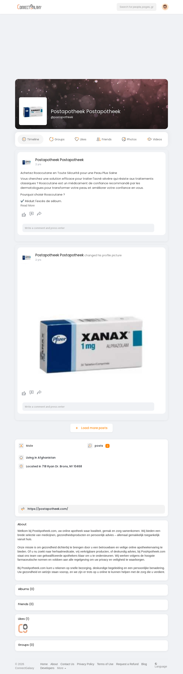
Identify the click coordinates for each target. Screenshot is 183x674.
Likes (21, 618)
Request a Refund (127, 664)
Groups (23, 644)
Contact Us (67, 664)
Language (161, 665)
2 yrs (38, 164)
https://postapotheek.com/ (48, 509)
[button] (136, 7)
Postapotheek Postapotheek (85, 111)
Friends (23, 604)
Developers (47, 668)
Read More (27, 205)
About (54, 664)
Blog (144, 664)
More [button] (61, 668)
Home (44, 664)
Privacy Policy (85, 664)
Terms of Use (105, 664)
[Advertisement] (91, 47)
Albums (23, 589)
